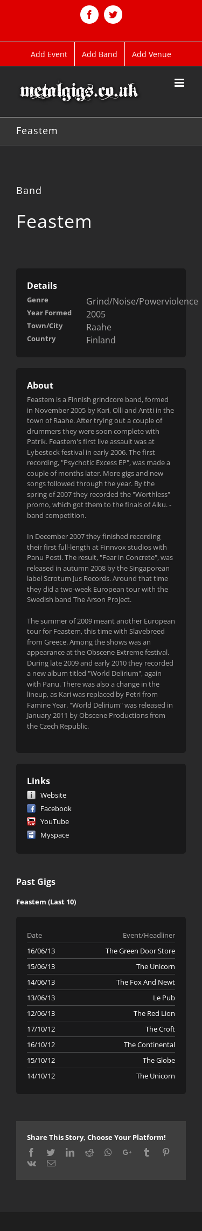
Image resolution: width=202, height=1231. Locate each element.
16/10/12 (41, 1044)
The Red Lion (154, 1013)
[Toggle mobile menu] (180, 82)
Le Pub (164, 997)
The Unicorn (155, 966)
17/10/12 (41, 1029)
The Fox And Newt (145, 982)
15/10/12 (41, 1060)
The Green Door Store (140, 951)
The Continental (149, 1044)
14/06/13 (41, 982)
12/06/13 (41, 1013)
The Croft (160, 1029)
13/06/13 (41, 997)
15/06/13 (41, 966)
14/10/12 (41, 1076)
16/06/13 (41, 951)
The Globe (159, 1060)
